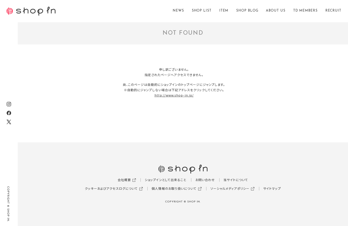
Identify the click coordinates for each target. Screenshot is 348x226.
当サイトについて (235, 180)
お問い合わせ (205, 180)
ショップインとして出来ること (165, 180)
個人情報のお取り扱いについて (174, 188)
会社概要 (124, 180)
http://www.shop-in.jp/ (174, 95)
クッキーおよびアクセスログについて (111, 188)
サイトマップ (272, 188)
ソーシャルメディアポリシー (230, 188)
